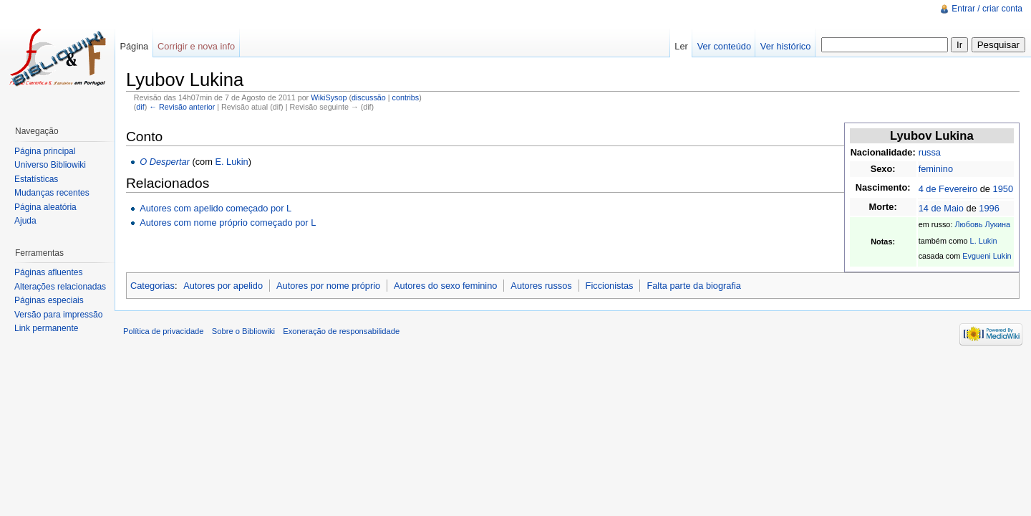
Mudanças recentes (51, 193)
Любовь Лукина (982, 224)
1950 (1003, 188)
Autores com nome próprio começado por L (228, 222)
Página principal (44, 151)
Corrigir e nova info (196, 46)
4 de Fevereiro (948, 188)
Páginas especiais (49, 300)
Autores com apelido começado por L (215, 208)
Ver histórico (785, 46)
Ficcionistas (610, 285)
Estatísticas (36, 179)
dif (140, 106)
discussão (369, 97)
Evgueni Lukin (986, 256)
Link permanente (46, 328)
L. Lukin (983, 240)
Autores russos (540, 285)
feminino (936, 168)
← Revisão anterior (182, 106)
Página (134, 46)
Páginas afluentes (48, 272)
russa (930, 152)
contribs (406, 97)
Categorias (152, 285)
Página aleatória (45, 207)
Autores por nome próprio (328, 285)
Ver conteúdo (724, 46)
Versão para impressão (58, 315)
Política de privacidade (163, 331)
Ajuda (25, 221)
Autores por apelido (223, 285)
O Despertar (165, 161)
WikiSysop (329, 97)
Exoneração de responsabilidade (341, 331)
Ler (681, 46)
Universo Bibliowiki (50, 165)
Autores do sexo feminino (445, 285)
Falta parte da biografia (694, 285)
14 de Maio (941, 208)
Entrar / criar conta (987, 9)
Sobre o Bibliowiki (243, 331)
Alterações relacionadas (60, 287)
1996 (989, 208)
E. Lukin (231, 161)
